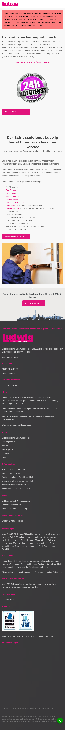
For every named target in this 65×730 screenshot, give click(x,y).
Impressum (33, 708)
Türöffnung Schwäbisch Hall (14, 469)
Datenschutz (43, 708)
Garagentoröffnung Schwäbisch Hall (17, 481)
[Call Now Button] (60, 721)
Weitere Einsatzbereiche (12, 521)
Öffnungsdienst (8, 442)
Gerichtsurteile (8, 600)
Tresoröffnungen (13, 193)
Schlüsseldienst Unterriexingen (20, 721)
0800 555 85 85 (10, 369)
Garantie (5, 453)
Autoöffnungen (12, 196)
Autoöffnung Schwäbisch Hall (14, 473)
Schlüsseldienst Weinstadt (46, 717)
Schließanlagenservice (11, 505)
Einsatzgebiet (8, 449)
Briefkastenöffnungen (15, 202)
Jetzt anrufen (33, 303)
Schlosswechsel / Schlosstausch (16, 501)
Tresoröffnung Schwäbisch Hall (15, 485)
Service (5, 446)
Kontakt (5, 457)
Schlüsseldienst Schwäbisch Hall (16, 438)
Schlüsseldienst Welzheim (27, 717)
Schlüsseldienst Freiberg (40, 721)
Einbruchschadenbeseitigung (14, 509)
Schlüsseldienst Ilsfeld (31, 719)
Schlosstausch (12, 205)
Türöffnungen (11, 190)
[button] (62, 4)
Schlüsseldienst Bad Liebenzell (12, 719)
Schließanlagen (12, 208)
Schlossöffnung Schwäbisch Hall (16, 489)
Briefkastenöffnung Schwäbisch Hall (17, 477)
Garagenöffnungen (14, 199)
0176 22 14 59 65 (11, 385)
